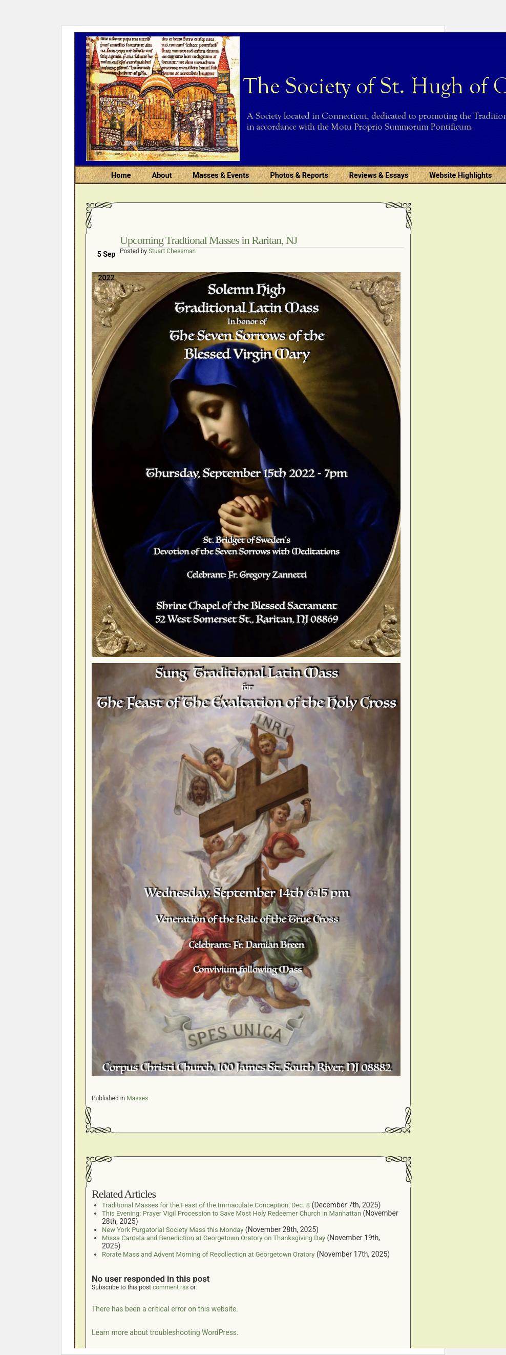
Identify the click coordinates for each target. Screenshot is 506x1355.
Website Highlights (460, 175)
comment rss (171, 1287)
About (162, 175)
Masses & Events (221, 175)
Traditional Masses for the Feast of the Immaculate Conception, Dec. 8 (206, 1205)
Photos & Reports (299, 175)
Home (121, 175)
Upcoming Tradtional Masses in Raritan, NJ (208, 240)
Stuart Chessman (172, 251)
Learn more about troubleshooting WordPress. (165, 1332)
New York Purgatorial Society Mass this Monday (172, 1230)
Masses (137, 1098)
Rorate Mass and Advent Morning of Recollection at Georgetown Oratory (208, 1254)
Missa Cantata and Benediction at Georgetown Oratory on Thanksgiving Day (213, 1238)
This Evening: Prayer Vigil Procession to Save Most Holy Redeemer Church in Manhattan (231, 1213)
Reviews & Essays (378, 175)
